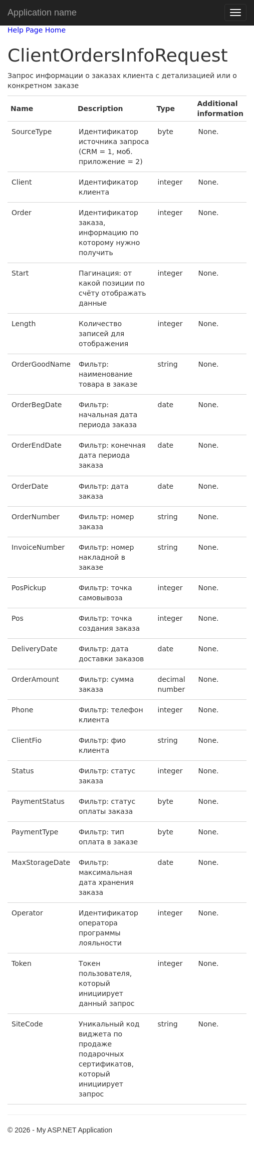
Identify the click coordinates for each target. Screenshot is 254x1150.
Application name (42, 13)
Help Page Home (37, 30)
